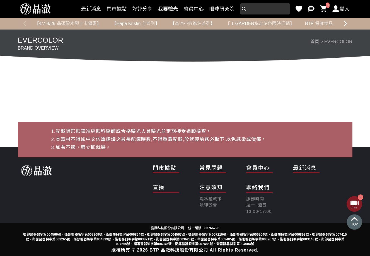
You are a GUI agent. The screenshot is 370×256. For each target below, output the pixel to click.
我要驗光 (168, 8)
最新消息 (91, 8)
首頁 (314, 41)
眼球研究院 (221, 8)
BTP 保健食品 (318, 23)
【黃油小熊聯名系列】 (192, 23)
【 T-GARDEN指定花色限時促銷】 (259, 23)
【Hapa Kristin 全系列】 (136, 23)
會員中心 (194, 8)
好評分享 (142, 8)
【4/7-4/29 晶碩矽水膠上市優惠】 (68, 23)
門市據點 (117, 8)
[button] (345, 24)
